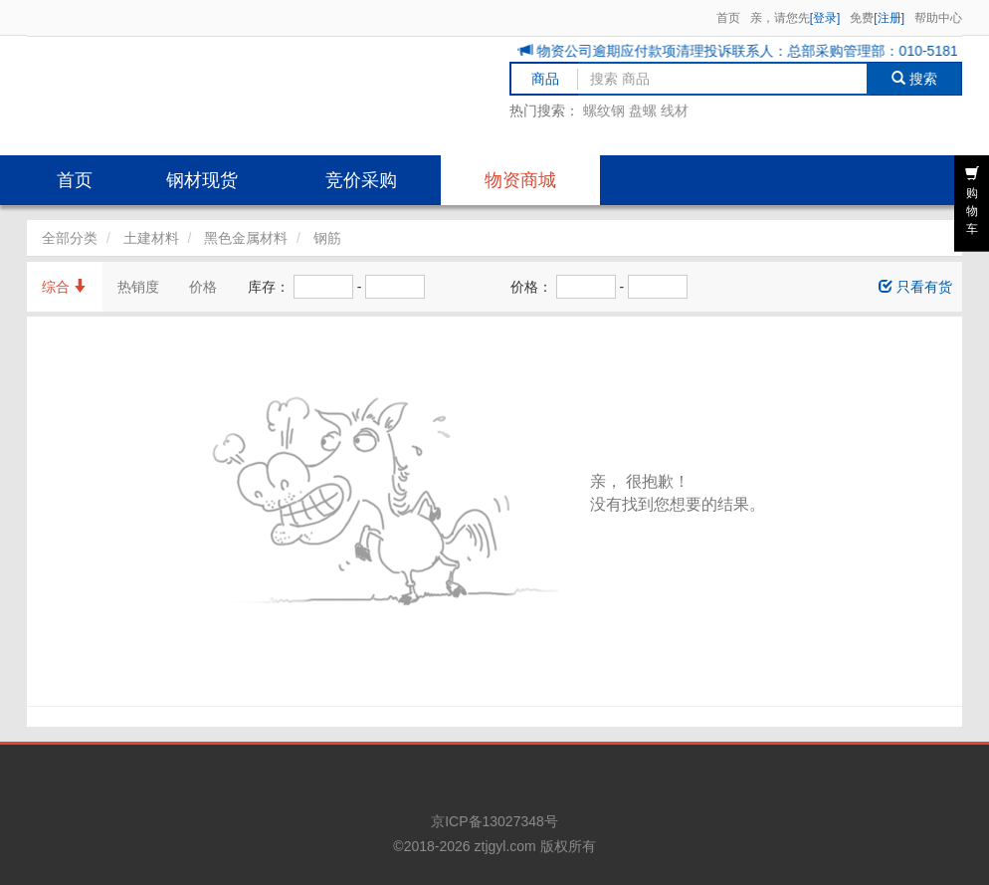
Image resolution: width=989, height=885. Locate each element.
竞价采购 (361, 180)
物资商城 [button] (520, 180)
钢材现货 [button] (202, 180)
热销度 (138, 287)
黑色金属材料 (246, 238)
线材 (675, 110)
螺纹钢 (604, 110)
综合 (65, 287)
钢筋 (327, 238)
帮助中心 (938, 18)
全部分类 (70, 238)
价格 (203, 287)
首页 (728, 18)
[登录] (825, 18)
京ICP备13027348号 (494, 821)
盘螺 (643, 110)
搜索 (915, 79)
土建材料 (151, 238)
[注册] (889, 18)
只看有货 (915, 287)
